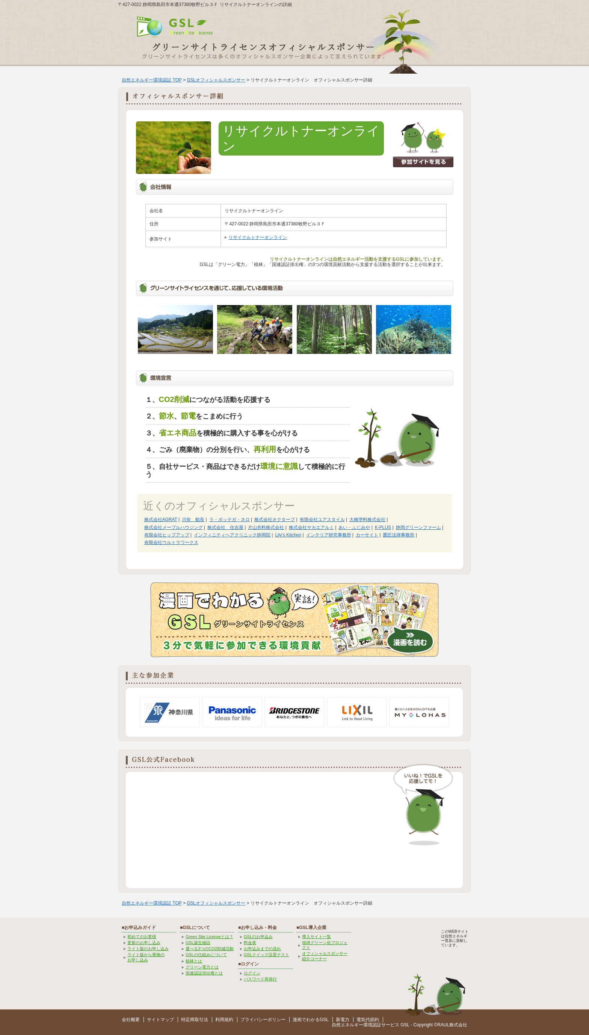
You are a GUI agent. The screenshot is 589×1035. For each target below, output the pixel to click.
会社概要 (131, 1019)
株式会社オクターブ (274, 519)
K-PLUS (383, 527)
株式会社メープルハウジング (173, 527)
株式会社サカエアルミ (311, 527)
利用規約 (224, 1019)
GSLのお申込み (258, 936)
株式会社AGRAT (160, 519)
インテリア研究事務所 (328, 535)
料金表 (250, 942)
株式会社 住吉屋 (225, 527)
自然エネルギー (347, 1024)
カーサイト (367, 535)
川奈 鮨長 (193, 519)
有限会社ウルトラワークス (171, 542)
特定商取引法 (194, 1019)
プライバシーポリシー (262, 1019)
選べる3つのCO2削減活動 (210, 948)
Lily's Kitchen (288, 535)
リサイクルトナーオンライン (257, 237)
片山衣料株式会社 (266, 527)
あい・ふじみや (354, 527)
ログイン (252, 973)
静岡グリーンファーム (418, 527)
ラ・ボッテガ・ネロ (229, 519)
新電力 (342, 1019)
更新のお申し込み (143, 942)
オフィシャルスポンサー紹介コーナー (324, 956)
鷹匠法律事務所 (398, 535)
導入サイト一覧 (316, 936)
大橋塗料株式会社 (367, 519)
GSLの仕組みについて (206, 954)
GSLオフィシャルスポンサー (216, 80)
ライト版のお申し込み (148, 948)
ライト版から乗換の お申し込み (146, 957)
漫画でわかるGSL (311, 1019)
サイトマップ (160, 1019)
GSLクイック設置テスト (266, 954)
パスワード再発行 (260, 979)
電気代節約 (367, 1019)
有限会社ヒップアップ (166, 535)
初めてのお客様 (141, 936)
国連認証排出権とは (204, 973)
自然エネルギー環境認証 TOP (152, 80)
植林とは (194, 961)
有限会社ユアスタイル (322, 519)
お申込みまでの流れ (262, 948)
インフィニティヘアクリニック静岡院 (232, 535)
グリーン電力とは (202, 967)
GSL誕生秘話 (198, 942)
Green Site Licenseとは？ (209, 936)
